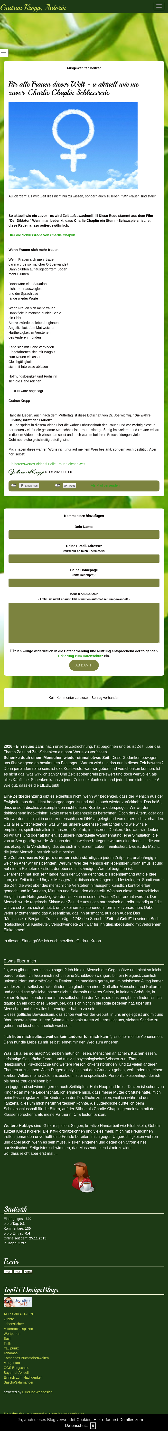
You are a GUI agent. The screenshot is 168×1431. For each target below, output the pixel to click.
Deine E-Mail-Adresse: (84, 548)
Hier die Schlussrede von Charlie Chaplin (42, 235)
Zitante (9, 1319)
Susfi (7, 1338)
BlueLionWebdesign (37, 1392)
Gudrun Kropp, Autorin (33, 7)
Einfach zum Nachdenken (23, 1377)
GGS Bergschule (16, 1368)
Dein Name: (84, 527)
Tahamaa (11, 1353)
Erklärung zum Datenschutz (80, 656)
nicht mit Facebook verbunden (14, 485)
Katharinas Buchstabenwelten (26, 1358)
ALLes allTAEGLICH (19, 1314)
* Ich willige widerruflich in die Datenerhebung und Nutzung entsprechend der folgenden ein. (84, 653)
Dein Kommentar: (84, 596)
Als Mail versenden (105, 485)
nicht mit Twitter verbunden (57, 485)
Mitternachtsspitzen (18, 1329)
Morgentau (12, 1363)
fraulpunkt (11, 1348)
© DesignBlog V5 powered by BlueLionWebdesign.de (44, 1414)
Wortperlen (12, 1334)
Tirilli (7, 1343)
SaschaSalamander (18, 1382)
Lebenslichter (14, 1324)
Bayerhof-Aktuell (16, 1373)
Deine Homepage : (84, 572)
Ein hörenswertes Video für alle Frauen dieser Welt (47, 464)
